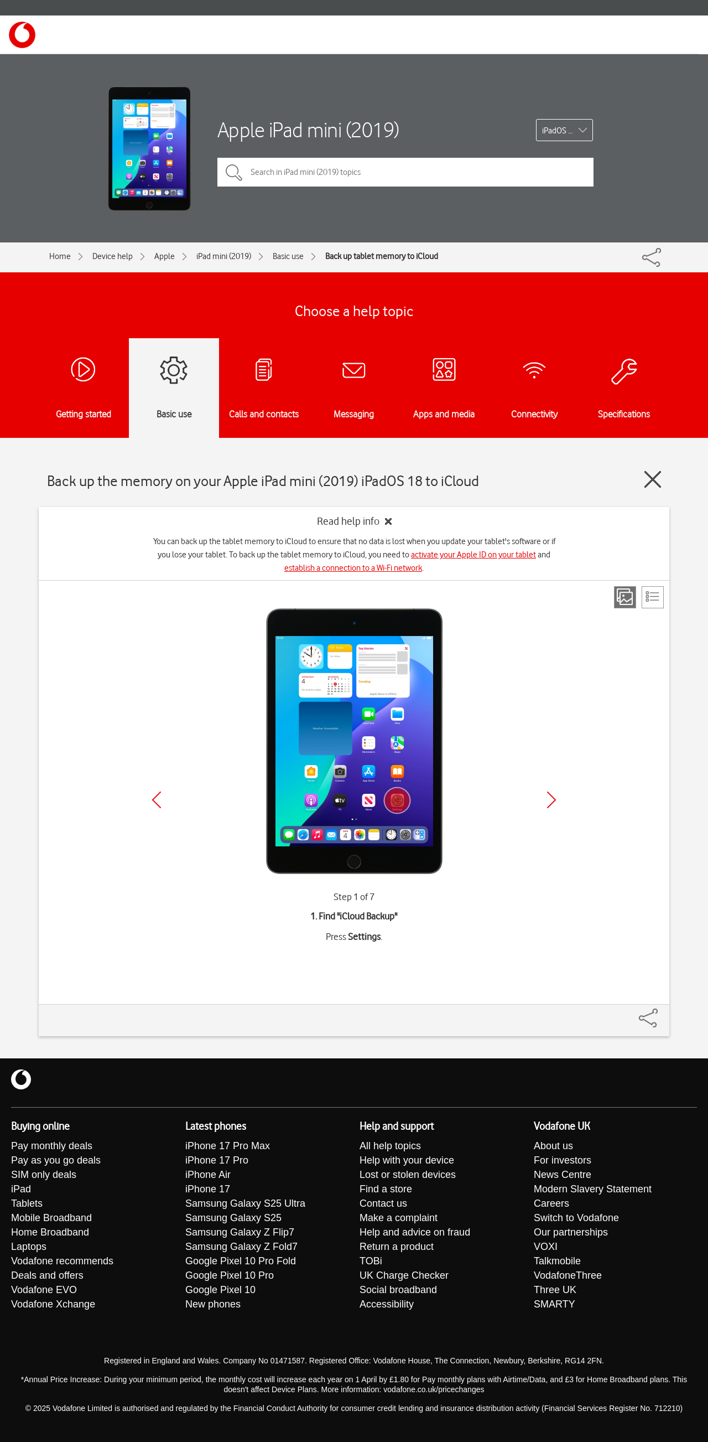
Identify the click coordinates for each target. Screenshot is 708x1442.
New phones (213, 1304)
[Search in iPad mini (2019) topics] (405, 172)
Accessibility (387, 1304)
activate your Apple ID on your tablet (473, 555)
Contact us (383, 1203)
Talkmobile (557, 1261)
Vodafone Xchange (53, 1304)
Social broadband (398, 1289)
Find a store (386, 1189)
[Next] (551, 800)
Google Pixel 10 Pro (229, 1275)
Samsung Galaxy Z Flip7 (239, 1232)
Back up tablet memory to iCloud (381, 256)
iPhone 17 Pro (216, 1160)
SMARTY (554, 1304)
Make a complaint (399, 1217)
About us (553, 1145)
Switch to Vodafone (576, 1217)
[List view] (653, 597)
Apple (164, 256)
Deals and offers (47, 1275)
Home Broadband (50, 1232)
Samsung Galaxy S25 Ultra (245, 1203)
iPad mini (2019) (223, 256)
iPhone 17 (207, 1189)
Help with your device (407, 1160)
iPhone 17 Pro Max (227, 1145)
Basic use (288, 256)
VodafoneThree (568, 1275)
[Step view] (625, 597)
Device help (112, 256)
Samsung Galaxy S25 (233, 1217)
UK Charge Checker (404, 1275)
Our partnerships (571, 1232)
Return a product (397, 1246)
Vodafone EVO (44, 1289)
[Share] (661, 1012)
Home (60, 256)
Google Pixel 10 (220, 1289)
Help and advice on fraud (415, 1232)
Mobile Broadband (51, 1217)
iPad (21, 1189)
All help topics (390, 1145)
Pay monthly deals (51, 1145)
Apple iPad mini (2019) (308, 129)
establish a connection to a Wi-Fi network (353, 568)
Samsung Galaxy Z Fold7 (241, 1246)
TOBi (371, 1261)
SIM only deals (43, 1174)
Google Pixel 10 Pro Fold (240, 1261)
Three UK (555, 1289)
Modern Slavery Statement (593, 1189)
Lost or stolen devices (408, 1174)
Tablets (27, 1203)
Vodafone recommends (62, 1261)
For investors (562, 1160)
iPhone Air (208, 1174)
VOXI (546, 1246)
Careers (551, 1203)
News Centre (562, 1174)
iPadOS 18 (559, 131)
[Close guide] (652, 479)
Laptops (28, 1246)
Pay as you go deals (56, 1160)
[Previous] (156, 800)
